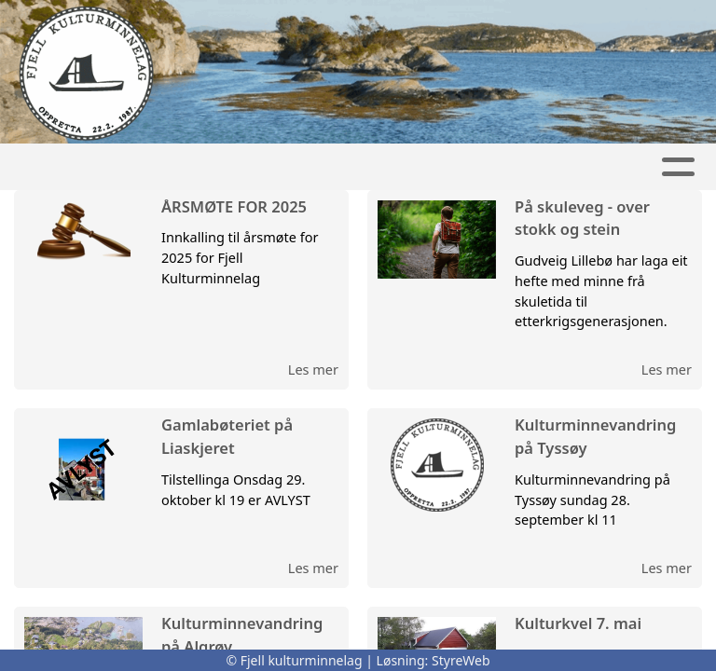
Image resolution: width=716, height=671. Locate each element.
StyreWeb (461, 660)
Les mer (313, 369)
